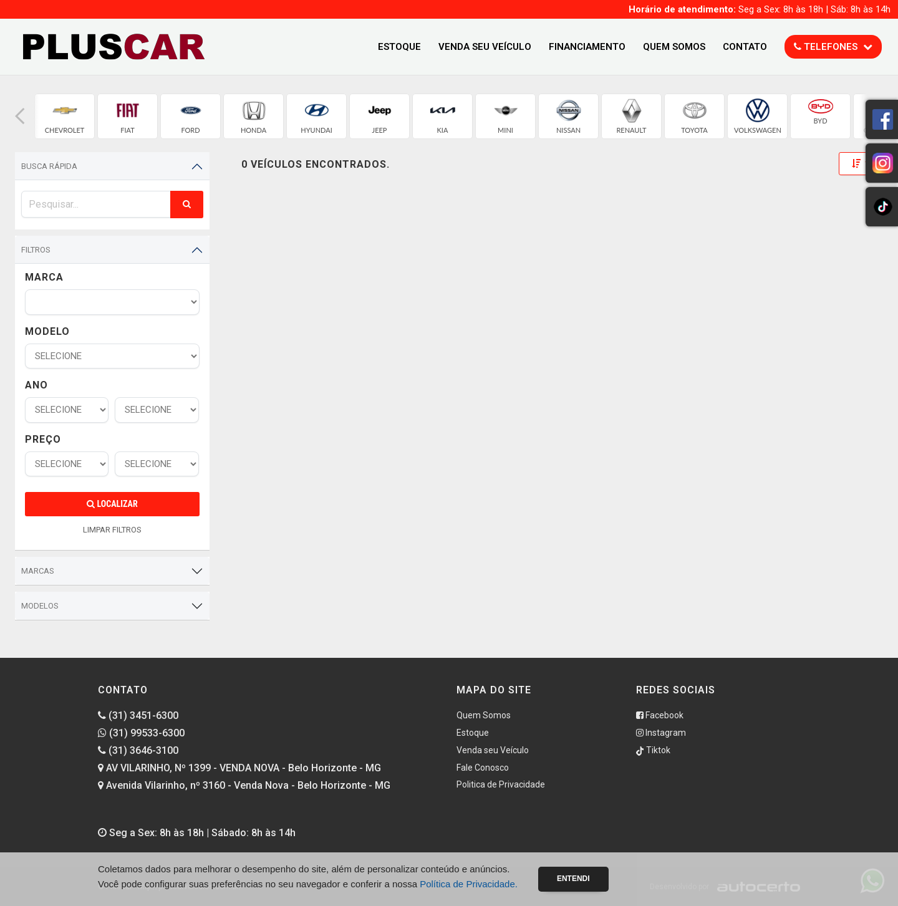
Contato (745, 46)
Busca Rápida (49, 166)
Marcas (37, 571)
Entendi (573, 878)
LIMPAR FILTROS (112, 529)
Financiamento (587, 46)
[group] (64, 116)
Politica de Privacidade (500, 784)
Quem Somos (674, 46)
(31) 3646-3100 (138, 750)
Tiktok (653, 750)
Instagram (661, 733)
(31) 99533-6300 (141, 733)
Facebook (659, 715)
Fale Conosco (482, 768)
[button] (20, 116)
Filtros (36, 249)
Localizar (112, 504)
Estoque (399, 46)
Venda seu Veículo (484, 46)
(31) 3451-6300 (138, 715)
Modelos (40, 605)
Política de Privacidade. (469, 884)
